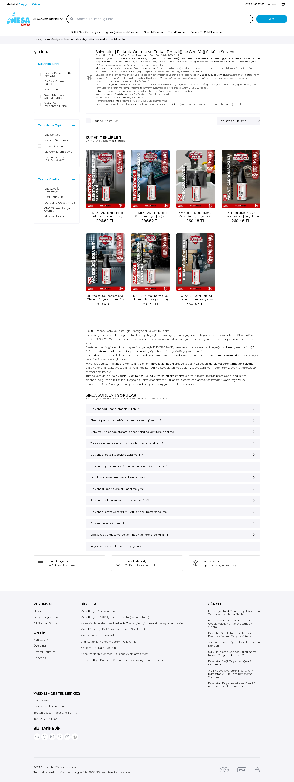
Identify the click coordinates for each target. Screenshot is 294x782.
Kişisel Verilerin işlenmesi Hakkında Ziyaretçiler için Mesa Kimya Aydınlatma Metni (133, 623)
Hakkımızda (41, 611)
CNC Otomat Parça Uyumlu (57, 209)
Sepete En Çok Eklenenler (207, 32)
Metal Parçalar (54, 89)
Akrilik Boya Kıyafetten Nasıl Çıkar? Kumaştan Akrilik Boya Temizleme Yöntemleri (230, 674)
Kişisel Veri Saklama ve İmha (99, 647)
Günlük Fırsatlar (153, 32)
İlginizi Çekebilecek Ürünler (122, 32)
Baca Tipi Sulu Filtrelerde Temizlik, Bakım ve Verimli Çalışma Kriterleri (230, 634)
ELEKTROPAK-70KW (99, 339)
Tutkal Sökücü (54, 146)
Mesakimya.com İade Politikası (101, 635)
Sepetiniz (40, 658)
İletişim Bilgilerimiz (46, 617)
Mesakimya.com (67, 767)
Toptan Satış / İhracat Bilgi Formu (55, 712)
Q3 (252, 347)
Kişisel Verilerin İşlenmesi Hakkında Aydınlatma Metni (115, 653)
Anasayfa (39, 39)
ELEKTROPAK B (163, 347)
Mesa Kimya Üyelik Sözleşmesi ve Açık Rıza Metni (113, 629)
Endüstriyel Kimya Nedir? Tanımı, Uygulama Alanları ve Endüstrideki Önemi (230, 623)
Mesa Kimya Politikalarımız (98, 611)
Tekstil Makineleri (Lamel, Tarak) (55, 96)
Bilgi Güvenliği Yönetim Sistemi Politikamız (108, 641)
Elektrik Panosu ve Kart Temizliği (59, 74)
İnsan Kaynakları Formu (49, 706)
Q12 (191, 355)
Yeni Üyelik (41, 639)
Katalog (37, 4)
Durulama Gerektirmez (60, 202)
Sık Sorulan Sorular (46, 623)
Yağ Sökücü (52, 134)
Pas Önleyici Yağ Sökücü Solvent (54, 158)
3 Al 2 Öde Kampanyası (85, 32)
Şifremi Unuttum (44, 651)
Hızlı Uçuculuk (54, 196)
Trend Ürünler (177, 32)
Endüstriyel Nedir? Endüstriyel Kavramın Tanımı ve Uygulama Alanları (234, 612)
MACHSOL (93, 363)
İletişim (271, 4)
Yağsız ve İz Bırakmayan (52, 190)
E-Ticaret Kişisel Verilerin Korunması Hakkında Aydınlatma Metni (122, 660)
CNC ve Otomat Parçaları (55, 82)
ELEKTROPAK (241, 335)
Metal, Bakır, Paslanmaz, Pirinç (55, 104)
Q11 (88, 355)
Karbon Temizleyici (57, 140)
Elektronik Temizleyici (59, 151)
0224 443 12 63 (254, 4)
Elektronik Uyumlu (56, 216)
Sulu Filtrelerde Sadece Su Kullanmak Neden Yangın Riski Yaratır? (233, 653)
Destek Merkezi (44, 700)
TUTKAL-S (155, 367)
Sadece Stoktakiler (105, 121)
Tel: (45, 718)
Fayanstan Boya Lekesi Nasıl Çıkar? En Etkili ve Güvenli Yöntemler (232, 685)
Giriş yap (24, 4)
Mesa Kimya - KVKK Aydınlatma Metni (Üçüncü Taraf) (115, 617)
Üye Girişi (40, 645)
